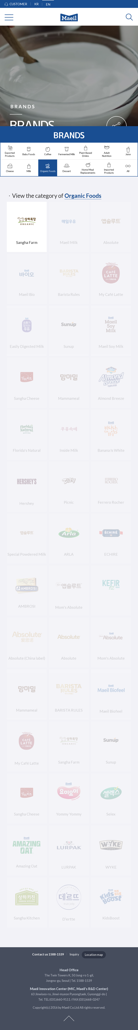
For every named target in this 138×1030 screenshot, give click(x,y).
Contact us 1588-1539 (48, 954)
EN (48, 4)
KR (36, 4)
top (69, 1018)
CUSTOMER (16, 4)
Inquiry (74, 954)
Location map (94, 955)
